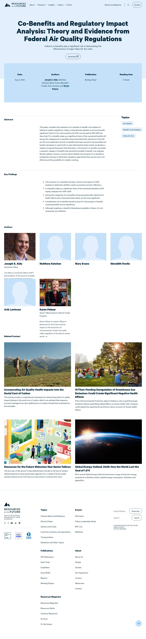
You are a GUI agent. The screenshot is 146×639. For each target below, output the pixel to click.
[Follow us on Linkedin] (15, 523)
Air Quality (127, 123)
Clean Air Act (128, 135)
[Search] (122, 517)
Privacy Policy (119, 527)
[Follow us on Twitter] (5, 523)
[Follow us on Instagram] (19, 523)
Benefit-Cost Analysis (131, 129)
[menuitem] (32, 4)
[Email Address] (121, 511)
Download (72, 56)
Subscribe (135, 511)
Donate (137, 4)
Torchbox (122, 529)
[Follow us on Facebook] (8, 523)
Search (136, 517)
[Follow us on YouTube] (12, 523)
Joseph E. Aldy (51, 79)
